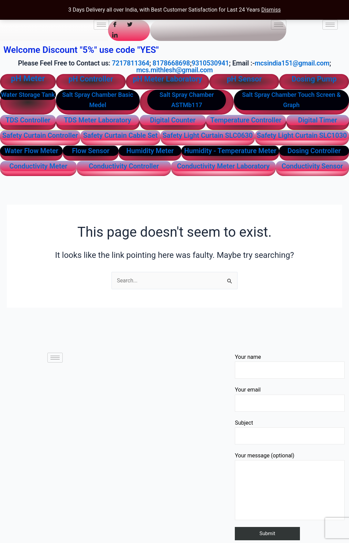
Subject (289, 431)
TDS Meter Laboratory (97, 120)
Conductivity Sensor (312, 166)
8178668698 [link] (170, 63)
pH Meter (28, 78)
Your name (289, 365)
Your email (289, 398)
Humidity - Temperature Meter (230, 150)
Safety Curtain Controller (40, 135)
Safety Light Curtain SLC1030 (302, 135)
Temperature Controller (246, 120)
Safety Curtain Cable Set (120, 135)
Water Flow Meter (31, 150)
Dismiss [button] (271, 9)
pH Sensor (244, 78)
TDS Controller (27, 120)
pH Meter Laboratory (167, 78)
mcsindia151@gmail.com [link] (293, 63)
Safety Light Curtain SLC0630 (208, 135)
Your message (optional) (289, 486)
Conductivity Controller (124, 166)
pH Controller (91, 78)
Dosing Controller (313, 150)
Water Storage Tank (28, 94)
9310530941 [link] (210, 63)
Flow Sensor (90, 150)
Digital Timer (317, 120)
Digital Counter (173, 120)
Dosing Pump (314, 78)
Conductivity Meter (38, 166)
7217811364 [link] (129, 63)
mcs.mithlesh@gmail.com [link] (174, 70)
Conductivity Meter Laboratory (223, 166)
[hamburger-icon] (101, 25)
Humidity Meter (150, 150)
